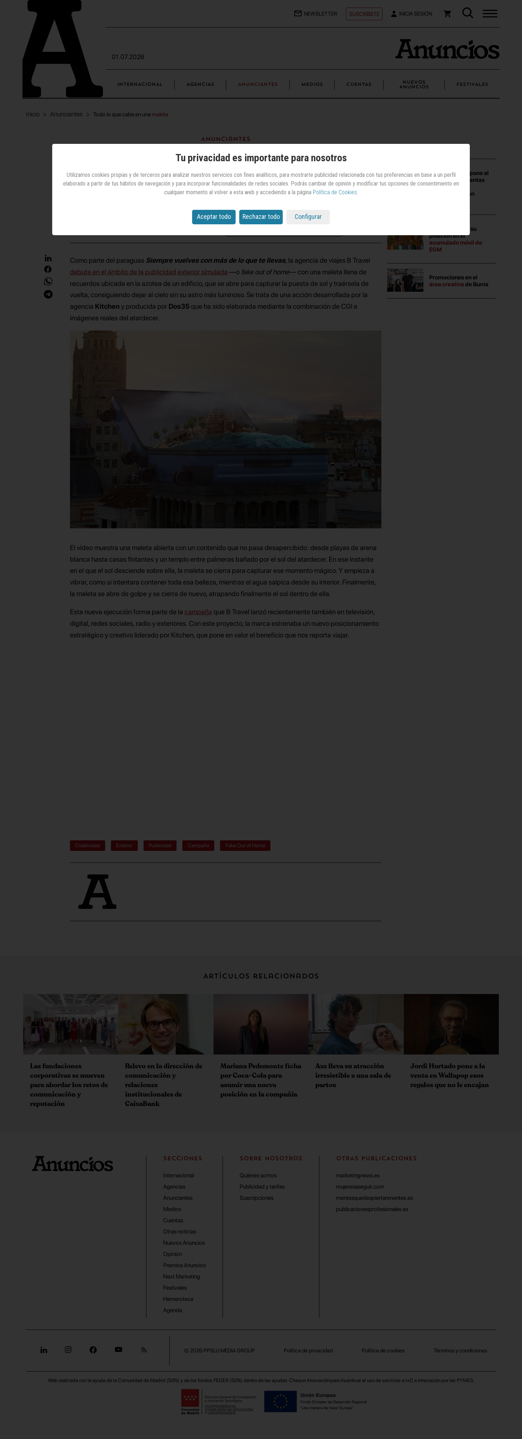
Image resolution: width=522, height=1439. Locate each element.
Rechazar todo (261, 216)
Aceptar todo (214, 216)
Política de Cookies (335, 192)
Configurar (308, 216)
